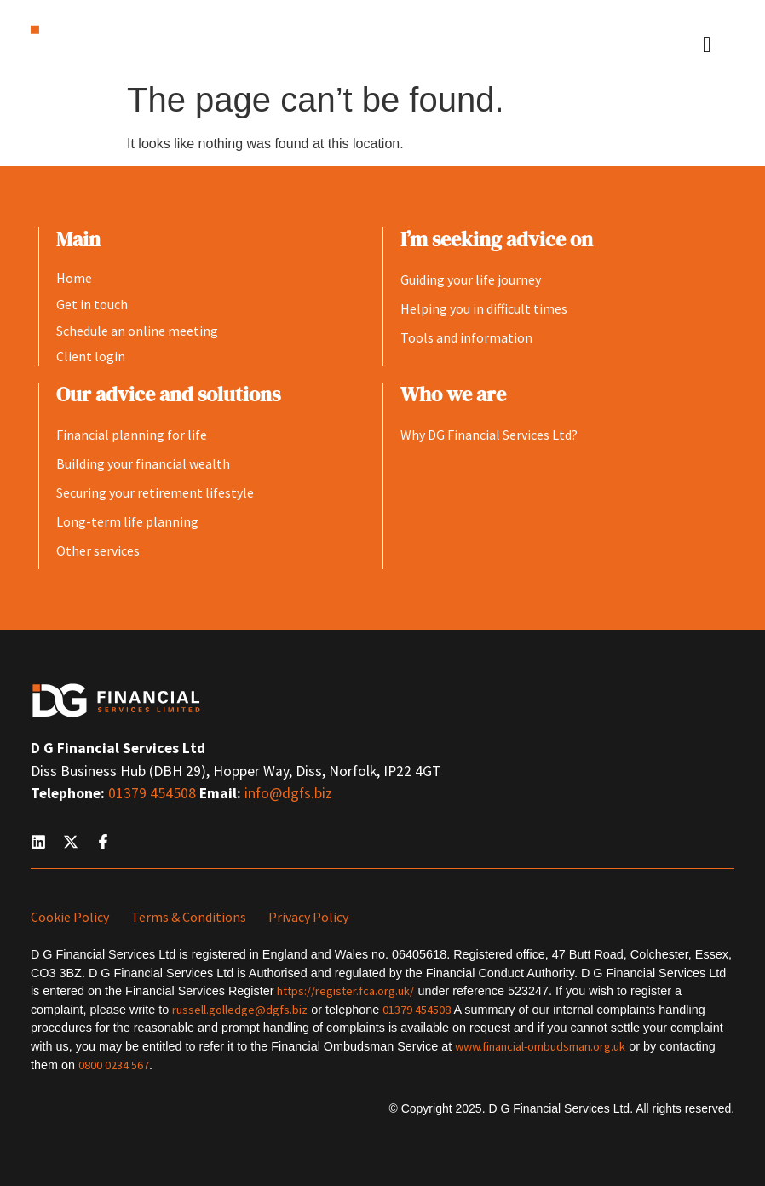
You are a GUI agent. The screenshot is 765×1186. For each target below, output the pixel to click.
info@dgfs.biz (288, 793)
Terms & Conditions (188, 916)
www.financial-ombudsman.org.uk (540, 1046)
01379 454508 (153, 793)
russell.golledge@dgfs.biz (240, 1009)
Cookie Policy (70, 916)
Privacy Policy (308, 916)
